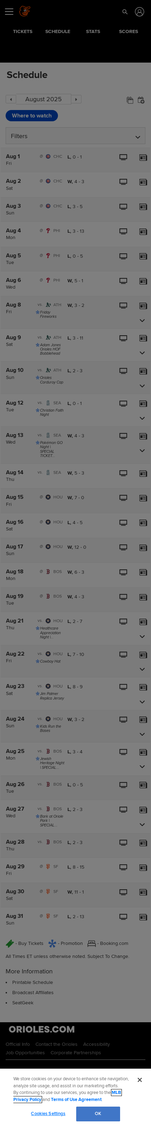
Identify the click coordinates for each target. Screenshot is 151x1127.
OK (98, 1113)
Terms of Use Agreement (76, 1099)
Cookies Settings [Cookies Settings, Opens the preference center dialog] (48, 1113)
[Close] (139, 1080)
